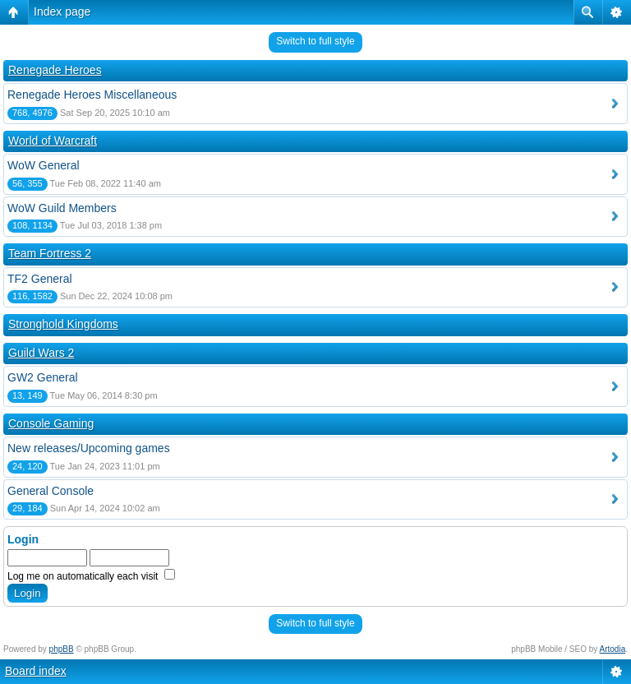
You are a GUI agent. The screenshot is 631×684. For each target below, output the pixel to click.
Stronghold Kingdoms (63, 323)
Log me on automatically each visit (91, 576)
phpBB (61, 649)
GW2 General (42, 377)
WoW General (43, 165)
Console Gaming (51, 423)
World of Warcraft (52, 140)
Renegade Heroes (55, 69)
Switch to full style (315, 41)
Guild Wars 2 (41, 352)
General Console (50, 490)
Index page (62, 11)
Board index (36, 670)
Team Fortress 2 (49, 253)
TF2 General (39, 278)
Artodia (613, 649)
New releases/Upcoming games (88, 448)
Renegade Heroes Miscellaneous (92, 94)
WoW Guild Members (62, 208)
